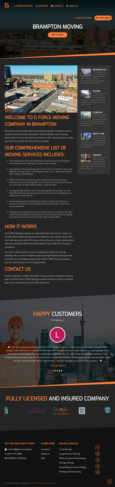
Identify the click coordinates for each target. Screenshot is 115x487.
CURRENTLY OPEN (15, 458)
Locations (45, 449)
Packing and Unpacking (70, 471)
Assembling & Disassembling (72, 467)
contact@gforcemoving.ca (20, 449)
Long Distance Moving (69, 453)
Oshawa (97, 91)
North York (98, 134)
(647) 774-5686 (14, 453)
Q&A (43, 458)
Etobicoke (97, 112)
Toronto (97, 155)
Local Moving (65, 449)
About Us (45, 453)
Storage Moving (66, 462)
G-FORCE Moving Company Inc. (44, 483)
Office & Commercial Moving (72, 458)
